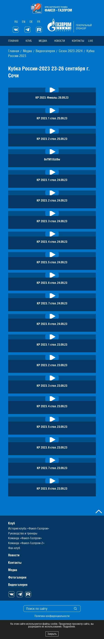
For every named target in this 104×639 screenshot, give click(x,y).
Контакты (78, 40)
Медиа (43, 40)
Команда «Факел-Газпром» (25, 538)
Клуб (28, 40)
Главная (13, 40)
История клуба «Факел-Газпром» (28, 528)
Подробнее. (69, 626)
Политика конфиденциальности (52, 615)
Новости (59, 40)
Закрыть (52, 633)
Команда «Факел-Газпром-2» (26, 542)
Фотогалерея (17, 577)
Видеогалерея (17, 584)
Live (90, 40)
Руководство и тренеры (22, 533)
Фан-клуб (14, 547)
